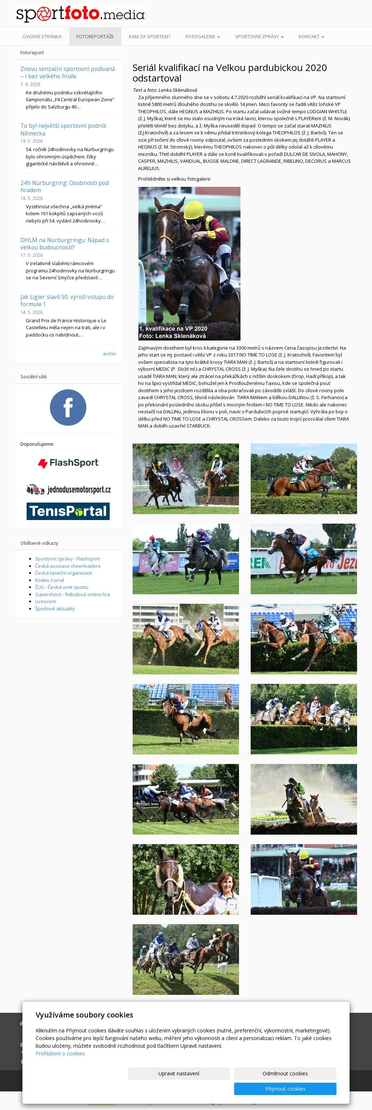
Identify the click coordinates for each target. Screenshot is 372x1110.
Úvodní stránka (42, 36)
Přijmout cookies (309, 1088)
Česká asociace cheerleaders (68, 566)
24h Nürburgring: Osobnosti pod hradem (64, 186)
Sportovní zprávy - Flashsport (67, 558)
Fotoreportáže (95, 36)
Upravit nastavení (189, 1088)
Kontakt (311, 36)
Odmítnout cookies (248, 1088)
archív (109, 353)
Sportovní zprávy (259, 36)
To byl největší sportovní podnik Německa (63, 129)
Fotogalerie (202, 36)
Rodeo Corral (49, 580)
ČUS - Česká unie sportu (61, 587)
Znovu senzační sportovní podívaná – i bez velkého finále (67, 72)
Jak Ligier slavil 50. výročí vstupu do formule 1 (67, 300)
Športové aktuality (55, 608)
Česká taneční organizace (63, 573)
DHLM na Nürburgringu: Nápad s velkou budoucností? (64, 243)
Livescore (45, 601)
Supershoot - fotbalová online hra (72, 594)
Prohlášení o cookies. (61, 1068)
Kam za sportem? (150, 36)
